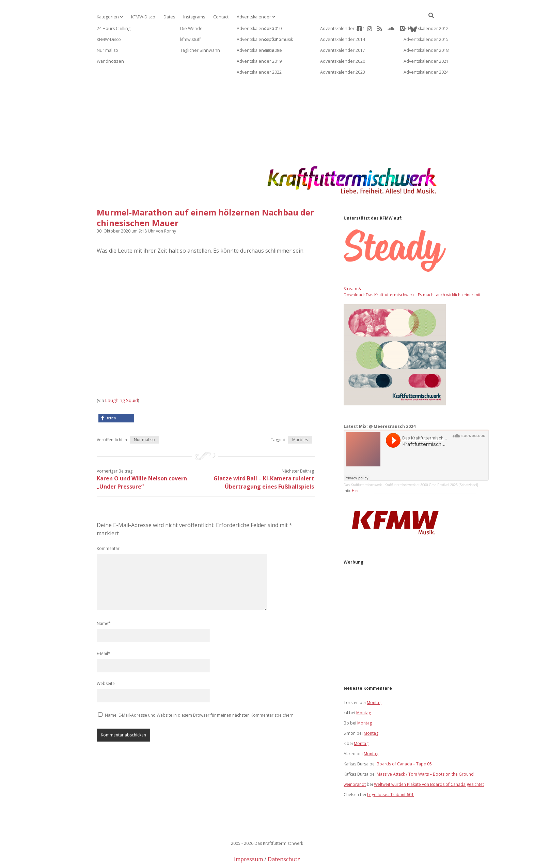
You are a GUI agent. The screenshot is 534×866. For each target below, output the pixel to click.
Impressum (248, 837)
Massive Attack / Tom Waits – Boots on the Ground (425, 752)
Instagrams (192, 17)
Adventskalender (250, 17)
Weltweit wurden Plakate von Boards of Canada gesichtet (429, 762)
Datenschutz (284, 837)
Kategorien (107, 17)
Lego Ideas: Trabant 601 (390, 773)
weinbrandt (355, 762)
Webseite (106, 662)
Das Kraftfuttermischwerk (363, 463)
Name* (104, 601)
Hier (355, 468)
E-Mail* (103, 631)
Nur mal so (144, 418)
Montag (374, 681)
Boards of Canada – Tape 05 (404, 742)
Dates (167, 17)
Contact (218, 17)
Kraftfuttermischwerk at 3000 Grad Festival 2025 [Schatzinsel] (431, 463)
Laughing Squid (121, 378)
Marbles (300, 418)
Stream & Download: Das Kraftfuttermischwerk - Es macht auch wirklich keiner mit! (413, 270)
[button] (116, 396)
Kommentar (108, 526)
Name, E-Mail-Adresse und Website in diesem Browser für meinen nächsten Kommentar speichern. (200, 693)
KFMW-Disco (142, 17)
